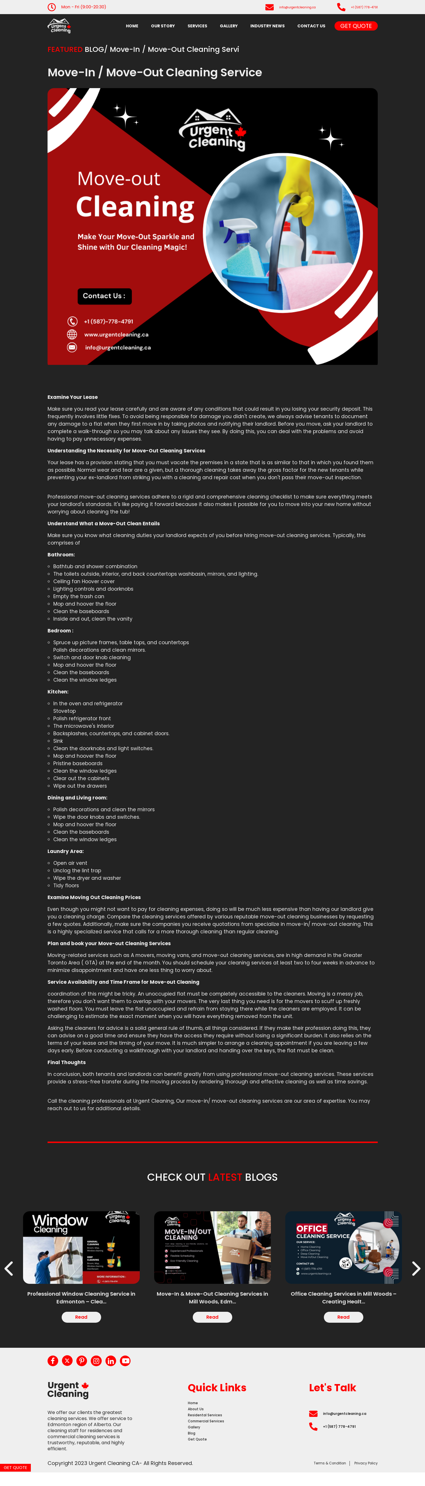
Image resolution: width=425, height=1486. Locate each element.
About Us (198, 1420)
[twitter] (71, 1367)
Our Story (163, 26)
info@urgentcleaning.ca (278, 7)
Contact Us (311, 26)
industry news (267, 26)
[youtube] (139, 1367)
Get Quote (356, 26)
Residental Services (209, 1428)
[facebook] (54, 1367)
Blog (193, 1452)
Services (197, 26)
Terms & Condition (311, 1476)
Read (81, 1320)
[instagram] (105, 1367)
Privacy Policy (360, 1476)
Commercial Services (211, 1436)
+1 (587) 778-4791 (358, 7)
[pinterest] (88, 1367)
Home (132, 26)
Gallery (229, 26)
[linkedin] (122, 1367)
